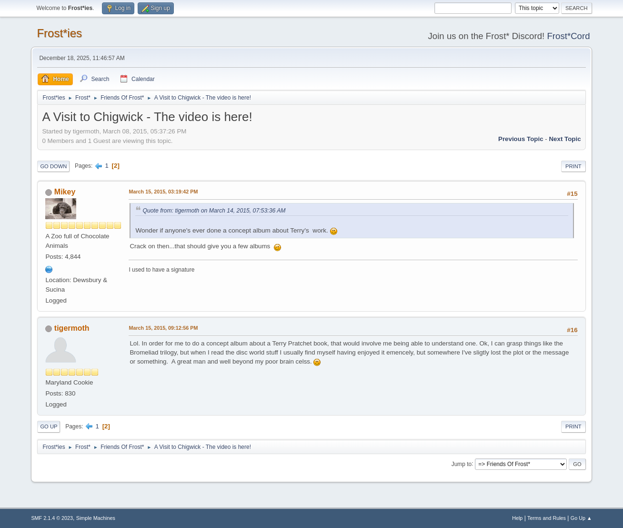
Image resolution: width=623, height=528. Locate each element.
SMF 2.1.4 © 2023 (52, 518)
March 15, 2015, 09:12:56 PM (163, 328)
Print (573, 166)
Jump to (462, 463)
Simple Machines (95, 518)
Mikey (64, 192)
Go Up (48, 426)
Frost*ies (59, 33)
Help (517, 518)
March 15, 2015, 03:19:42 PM (163, 191)
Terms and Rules (546, 518)
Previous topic (520, 138)
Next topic (565, 138)
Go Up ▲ (581, 518)
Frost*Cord (568, 36)
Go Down (53, 166)
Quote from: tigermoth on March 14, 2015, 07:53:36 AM (213, 210)
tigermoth (72, 328)
